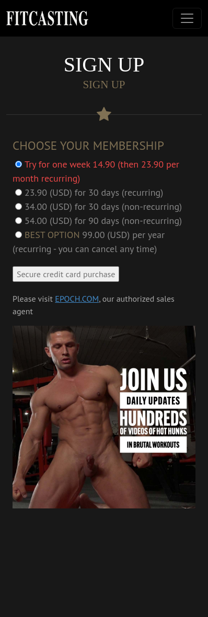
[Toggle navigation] (187, 18)
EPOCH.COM (77, 298)
